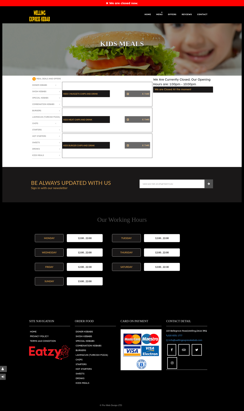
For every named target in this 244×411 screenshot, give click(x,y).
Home (148, 14)
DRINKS (80, 378)
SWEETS (80, 373)
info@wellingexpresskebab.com (184, 340)
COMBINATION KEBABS (88, 345)
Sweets (36, 142)
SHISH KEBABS (84, 336)
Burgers (36, 110)
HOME (33, 331)
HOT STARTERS (84, 369)
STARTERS (81, 364)
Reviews (187, 14)
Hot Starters (39, 136)
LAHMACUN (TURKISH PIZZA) (92, 355)
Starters (37, 130)
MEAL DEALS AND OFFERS (46, 79)
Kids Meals (38, 155)
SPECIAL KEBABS (85, 341)
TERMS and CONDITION (43, 341)
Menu (159, 14)
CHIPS (79, 359)
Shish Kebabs (39, 91)
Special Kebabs (40, 98)
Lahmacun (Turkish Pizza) (46, 117)
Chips (35, 123)
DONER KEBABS (84, 331)
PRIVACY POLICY (39, 336)
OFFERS (172, 14)
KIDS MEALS (82, 383)
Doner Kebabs (39, 85)
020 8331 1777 (174, 335)
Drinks (36, 149)
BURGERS (81, 350)
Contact (202, 14)
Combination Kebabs (43, 104)
